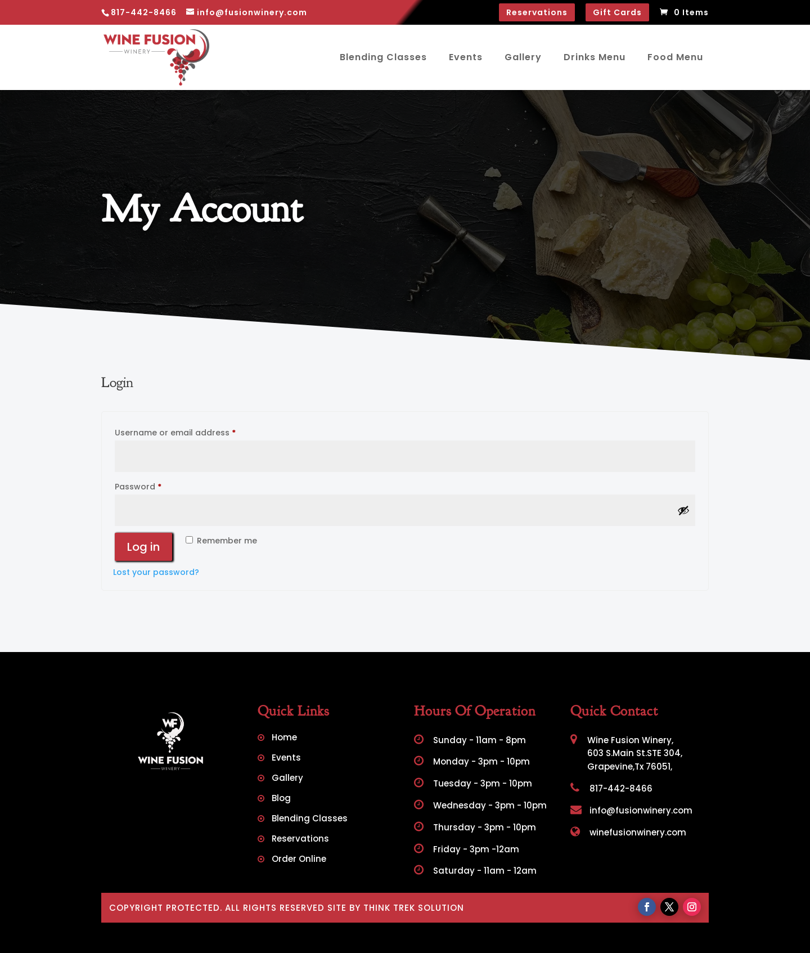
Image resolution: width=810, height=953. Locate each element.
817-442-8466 (611, 788)
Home (284, 738)
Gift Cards (617, 12)
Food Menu (675, 57)
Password (156, 485)
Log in (143, 547)
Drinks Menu (595, 57)
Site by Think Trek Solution (395, 908)
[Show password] (683, 510)
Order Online (299, 860)
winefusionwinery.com (628, 832)
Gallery (523, 57)
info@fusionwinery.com (631, 810)
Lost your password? (156, 572)
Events (466, 57)
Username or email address (193, 431)
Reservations (537, 12)
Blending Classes (383, 57)
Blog (281, 799)
